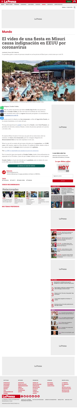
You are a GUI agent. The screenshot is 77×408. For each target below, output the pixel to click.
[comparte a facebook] (2, 111)
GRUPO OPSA (65, 380)
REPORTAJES (36, 387)
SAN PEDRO (7, 384)
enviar (63, 181)
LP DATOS (35, 388)
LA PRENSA (65, 382)
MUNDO (6, 388)
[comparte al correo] (2, 118)
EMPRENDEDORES (23, 385)
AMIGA (20, 387)
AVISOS (35, 393)
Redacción (16, 52)
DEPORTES (21, 382)
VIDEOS (35, 390)
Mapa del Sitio (68, 399)
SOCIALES (20, 388)
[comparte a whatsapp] (2, 107)
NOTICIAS (6, 380)
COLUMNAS (50, 384)
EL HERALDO (65, 384)
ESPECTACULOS (22, 384)
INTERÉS (20, 380)
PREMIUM (35, 380)
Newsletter (61, 399)
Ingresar (69, 1)
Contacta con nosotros (50, 399)
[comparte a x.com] (2, 114)
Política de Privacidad (38, 399)
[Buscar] (74, 7)
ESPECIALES (36, 385)
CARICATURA (50, 385)
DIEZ (63, 385)
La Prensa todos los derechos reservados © (10, 400)
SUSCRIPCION (65, 391)
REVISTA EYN (65, 390)
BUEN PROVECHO (66, 388)
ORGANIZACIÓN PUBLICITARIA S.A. (10, 403)
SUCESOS (6, 387)
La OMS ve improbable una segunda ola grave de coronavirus (21, 150)
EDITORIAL (50, 382)
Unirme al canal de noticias (27, 165)
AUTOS (20, 391)
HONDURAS (7, 382)
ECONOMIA (6, 385)
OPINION (49, 380)
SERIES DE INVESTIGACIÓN (37, 383)
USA (5, 390)
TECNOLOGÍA (21, 390)
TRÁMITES (35, 391)
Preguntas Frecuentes (26, 400)
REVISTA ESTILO (66, 387)
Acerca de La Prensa (26, 399)
